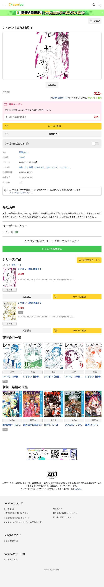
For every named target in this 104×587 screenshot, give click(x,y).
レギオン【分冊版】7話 (51, 376)
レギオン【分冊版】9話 (72, 376)
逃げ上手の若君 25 (32, 425)
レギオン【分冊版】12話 (10, 376)
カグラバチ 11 (51, 425)
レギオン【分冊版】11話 (31, 376)
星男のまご (24, 152)
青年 (21, 167)
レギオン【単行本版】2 (29, 303)
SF (26, 167)
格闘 (31, 167)
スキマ (22, 157)
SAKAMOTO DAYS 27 (74, 425)
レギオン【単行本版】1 (29, 269)
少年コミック (51, 167)
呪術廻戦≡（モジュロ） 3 (12, 425)
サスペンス (39, 167)
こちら (78, 489)
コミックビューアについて (20, 193)
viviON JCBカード (60, 98)
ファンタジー (64, 167)
